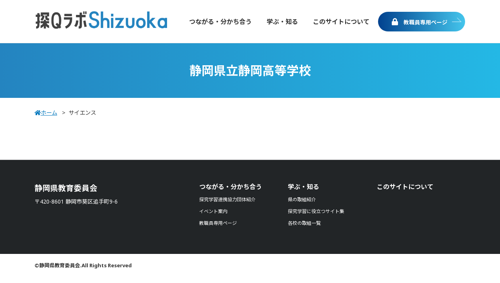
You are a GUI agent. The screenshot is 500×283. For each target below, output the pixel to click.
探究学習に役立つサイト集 (316, 211)
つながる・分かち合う (230, 186)
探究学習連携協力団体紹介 (227, 199)
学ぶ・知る (303, 186)
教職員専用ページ (419, 22)
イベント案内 (213, 211)
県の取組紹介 (302, 199)
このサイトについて (405, 186)
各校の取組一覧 (304, 223)
